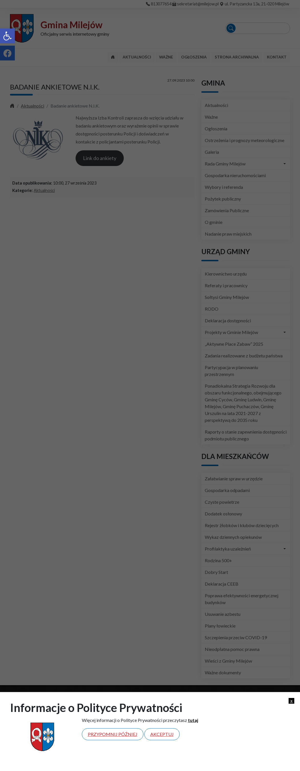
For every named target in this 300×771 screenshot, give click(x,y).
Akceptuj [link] (162, 734)
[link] (7, 36)
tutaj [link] (193, 720)
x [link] (291, 700)
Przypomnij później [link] (112, 734)
